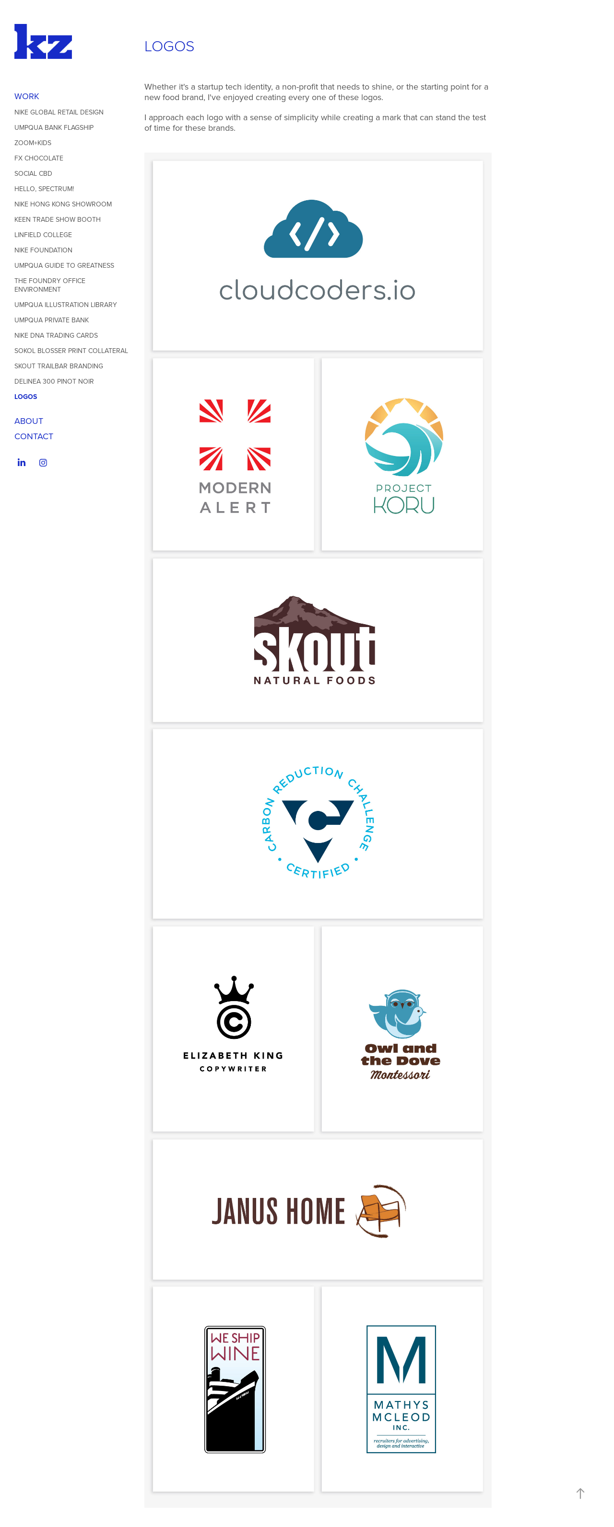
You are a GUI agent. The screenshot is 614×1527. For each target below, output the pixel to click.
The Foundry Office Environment (49, 285)
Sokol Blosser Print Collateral (71, 350)
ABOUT (28, 421)
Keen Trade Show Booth (57, 219)
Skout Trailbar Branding (58, 366)
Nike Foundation (43, 250)
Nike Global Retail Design (59, 112)
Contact (33, 436)
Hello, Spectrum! (44, 189)
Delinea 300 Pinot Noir (54, 381)
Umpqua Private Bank (51, 320)
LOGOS (25, 396)
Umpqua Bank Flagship (54, 127)
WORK (26, 96)
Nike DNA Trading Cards (56, 335)
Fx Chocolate (38, 158)
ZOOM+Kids (32, 143)
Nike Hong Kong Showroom (63, 204)
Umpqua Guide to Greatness (64, 265)
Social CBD (33, 173)
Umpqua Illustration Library (65, 304)
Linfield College (43, 234)
